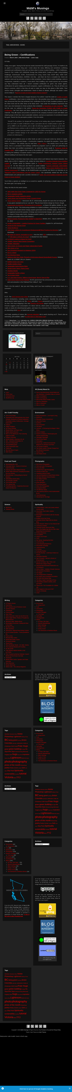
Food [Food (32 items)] (16, 746)
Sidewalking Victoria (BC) (13, 478)
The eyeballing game (11, 444)
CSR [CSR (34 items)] (12, 746)
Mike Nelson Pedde (24, 57)
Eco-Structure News (13, 255)
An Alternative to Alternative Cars (35, 316)
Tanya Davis (9, 643)
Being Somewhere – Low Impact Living (46, 415)
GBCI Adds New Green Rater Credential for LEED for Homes (26, 191)
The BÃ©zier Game (41, 489)
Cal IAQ (56, 320)
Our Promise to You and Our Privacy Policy (50, 1030)
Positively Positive (41, 551)
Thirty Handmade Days (12, 446)
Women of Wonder (41, 591)
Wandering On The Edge (43, 497)
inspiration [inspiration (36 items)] (25, 754)
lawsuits (34, 323)
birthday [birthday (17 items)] (19, 740)
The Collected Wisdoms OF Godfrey (15, 647)
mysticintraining (40, 547)
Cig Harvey (9, 605)
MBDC (57, 323)
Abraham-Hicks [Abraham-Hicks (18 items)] (13, 734)
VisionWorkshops (41, 495)
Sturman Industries (33, 314)
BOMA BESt (38, 320)
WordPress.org (10, 398)
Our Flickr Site (40, 480)
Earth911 (38, 423)
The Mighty (39, 572)
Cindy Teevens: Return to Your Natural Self (47, 523)
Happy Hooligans (10, 426)
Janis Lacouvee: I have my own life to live (17, 616)
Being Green (13, 320)
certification (8, 322)
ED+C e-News (11, 252)
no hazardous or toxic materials (52, 106)
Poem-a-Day (9, 636)
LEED (39, 323)
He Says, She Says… (44, 621)
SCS (20, 325)
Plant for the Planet (41, 439)
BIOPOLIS (39, 417)
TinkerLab (8, 448)
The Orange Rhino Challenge (44, 574)
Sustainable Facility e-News (16, 273)
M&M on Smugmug (41, 398)
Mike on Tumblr (40, 405)
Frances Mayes (10, 612)
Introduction (39, 608)
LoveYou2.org (40, 542)
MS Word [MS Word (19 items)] (26, 758)
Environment (39, 603)
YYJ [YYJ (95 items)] (18, 777)
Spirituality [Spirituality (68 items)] (18, 770)
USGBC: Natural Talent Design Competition (20, 241)
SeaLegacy (39, 441)
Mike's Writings (42, 625)
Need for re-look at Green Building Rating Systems (31, 92)
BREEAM (44, 320)
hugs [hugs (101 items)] (14, 754)
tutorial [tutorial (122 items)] (22, 773)
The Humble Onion (11, 482)
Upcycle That (39, 452)
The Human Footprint (42, 446)
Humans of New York (42, 471)
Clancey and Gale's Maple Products (15, 469)
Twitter (31, 18)
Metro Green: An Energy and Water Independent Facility (24, 246)
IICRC (30, 323)
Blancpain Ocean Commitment (44, 419)
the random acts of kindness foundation (47, 576)
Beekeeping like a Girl (12, 464)
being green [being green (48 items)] (13, 740)
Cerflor (61, 320)
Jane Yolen (9, 614)
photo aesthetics (40, 482)
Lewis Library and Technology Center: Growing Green (24, 198)
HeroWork (39, 426)
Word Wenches (10, 663)
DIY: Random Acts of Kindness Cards (16, 607)
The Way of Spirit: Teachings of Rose (46, 580)
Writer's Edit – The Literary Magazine (16, 666)
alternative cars (25, 320)
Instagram (44, 18)
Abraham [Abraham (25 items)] (7, 734)
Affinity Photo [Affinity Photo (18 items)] (25, 736)
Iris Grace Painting (11, 428)
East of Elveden (40, 424)
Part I (39, 143)
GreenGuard (16, 323)
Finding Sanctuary (41, 533)
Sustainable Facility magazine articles (19, 196)
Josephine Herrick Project (43, 473)
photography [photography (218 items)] (19, 761)
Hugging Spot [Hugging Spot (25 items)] (8, 754)
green (52, 322)
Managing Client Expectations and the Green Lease (22, 172)
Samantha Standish (41, 556)
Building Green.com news (15, 262)
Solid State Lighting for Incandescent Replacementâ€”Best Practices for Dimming (32, 230)
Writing (38, 619)
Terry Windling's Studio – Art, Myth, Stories (17, 645)
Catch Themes (42, 1032)
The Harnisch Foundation (43, 571)
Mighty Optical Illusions (12, 432)
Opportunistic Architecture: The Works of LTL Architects (24, 205)
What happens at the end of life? (45, 589)
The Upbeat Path (10, 484)
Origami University (11, 437)
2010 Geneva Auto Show (20, 296)
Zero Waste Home (41, 453)
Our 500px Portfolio (41, 478)
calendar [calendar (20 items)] (14, 743)
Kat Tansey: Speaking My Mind (44, 540)
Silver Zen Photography (42, 486)
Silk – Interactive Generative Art (14, 441)
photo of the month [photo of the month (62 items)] (12, 765)
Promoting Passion (41, 484)
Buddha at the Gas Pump (43, 518)
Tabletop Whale (10, 509)
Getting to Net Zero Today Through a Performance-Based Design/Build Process (32, 257)
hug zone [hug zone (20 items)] (20, 754)
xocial (37, 592)
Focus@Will (39, 534)
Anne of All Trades (11, 415)
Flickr (36, 18)
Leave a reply (34, 57)
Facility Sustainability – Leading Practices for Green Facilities (26, 223)
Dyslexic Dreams (10, 608)
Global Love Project (41, 536)
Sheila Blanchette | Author (13, 639)
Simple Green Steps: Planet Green (18, 268)
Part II (44, 143)
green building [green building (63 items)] (15, 749)
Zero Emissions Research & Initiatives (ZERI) (21, 250)
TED (44, 234)
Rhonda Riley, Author (11, 637)
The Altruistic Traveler (12, 480)
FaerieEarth (9, 610)
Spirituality (39, 616)
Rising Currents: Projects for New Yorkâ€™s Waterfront (24, 219)
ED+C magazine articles (14, 194)
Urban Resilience (12, 228)
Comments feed (10, 396)
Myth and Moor (10, 628)
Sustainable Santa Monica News (17, 266)
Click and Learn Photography (44, 466)
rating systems (15, 325)
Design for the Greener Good (16, 225)
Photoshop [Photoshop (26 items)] (24, 765)
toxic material (36, 325)
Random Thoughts (41, 612)
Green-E (10, 323)
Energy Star (24, 322)
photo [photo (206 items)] (8, 761)
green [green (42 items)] (7, 749)
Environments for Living (34, 322)
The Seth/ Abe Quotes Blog (43, 578)
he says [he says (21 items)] (23, 749)
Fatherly (8, 424)
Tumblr (40, 18)
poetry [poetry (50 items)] (7, 768)
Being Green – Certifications (20, 54)
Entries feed (9, 394)
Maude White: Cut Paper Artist (14, 430)
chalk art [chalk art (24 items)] (25, 743)
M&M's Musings (38, 8)
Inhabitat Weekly (12, 271)
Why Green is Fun (13, 248)
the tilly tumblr (9, 648)
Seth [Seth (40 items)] (23, 768)
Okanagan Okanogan (42, 437)
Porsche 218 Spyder (37, 303)
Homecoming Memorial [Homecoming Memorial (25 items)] (21, 751)
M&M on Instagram (41, 396)
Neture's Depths (40, 432)
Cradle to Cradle (16, 322)
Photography (39, 610)
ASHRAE (32, 320)
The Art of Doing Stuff (11, 443)
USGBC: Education (13, 243)
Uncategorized (40, 618)
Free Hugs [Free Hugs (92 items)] (23, 746)
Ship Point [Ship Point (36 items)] (10, 770)
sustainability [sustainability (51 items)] (10, 774)
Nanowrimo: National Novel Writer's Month (17, 630)
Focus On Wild (40, 468)
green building (58, 322)
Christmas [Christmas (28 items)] (8, 746)
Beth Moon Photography (42, 464)
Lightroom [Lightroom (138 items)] (15, 757)
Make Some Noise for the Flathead (18, 280)
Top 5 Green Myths (13, 275)
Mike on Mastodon (41, 403)
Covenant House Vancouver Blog (45, 527)
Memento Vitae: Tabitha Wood (14, 621)
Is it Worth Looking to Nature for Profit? (19, 239)
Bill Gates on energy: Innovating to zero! (19, 234)
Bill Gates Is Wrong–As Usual (19, 237)
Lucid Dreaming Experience (43, 543)
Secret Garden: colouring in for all (15, 439)
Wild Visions (9, 452)
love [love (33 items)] (22, 758)
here (19, 310)
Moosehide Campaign (42, 545)
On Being (38, 549)
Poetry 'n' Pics (42, 627)
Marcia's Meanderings (44, 623)
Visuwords (8, 657)
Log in (7, 392)
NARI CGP (7, 325)
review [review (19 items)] (19, 767)
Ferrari (40, 301)
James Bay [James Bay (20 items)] (7, 758)
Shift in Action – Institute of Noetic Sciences (48, 569)
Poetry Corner (42, 628)
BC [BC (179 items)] (6, 739)
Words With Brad (10, 665)
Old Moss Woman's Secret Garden (45, 477)
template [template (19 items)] (17, 774)
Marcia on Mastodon (41, 401)
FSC (49, 322)
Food (37, 607)
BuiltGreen (51, 320)
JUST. (38, 538)
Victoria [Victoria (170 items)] (9, 777)
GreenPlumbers (24, 323)
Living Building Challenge (48, 323)
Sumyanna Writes (41, 488)
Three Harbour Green (14, 200)
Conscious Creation (41, 525)
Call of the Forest (41, 421)
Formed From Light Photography (45, 469)
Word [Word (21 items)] (15, 777)
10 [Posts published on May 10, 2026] (6, 364)
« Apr (6, 371)
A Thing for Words (11, 603)
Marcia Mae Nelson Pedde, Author (45, 399)
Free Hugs (41, 614)
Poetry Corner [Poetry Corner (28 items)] (14, 768)
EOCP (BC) (44, 322)
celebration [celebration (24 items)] (20, 743)
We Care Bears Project (12, 450)
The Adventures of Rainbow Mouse (47, 630)
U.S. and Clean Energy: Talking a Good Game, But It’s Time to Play (28, 277)
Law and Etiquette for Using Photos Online (47, 475)
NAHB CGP (63, 323)
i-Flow (29, 301)
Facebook (27, 18)
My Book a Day (10, 627)
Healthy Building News (14, 264)
